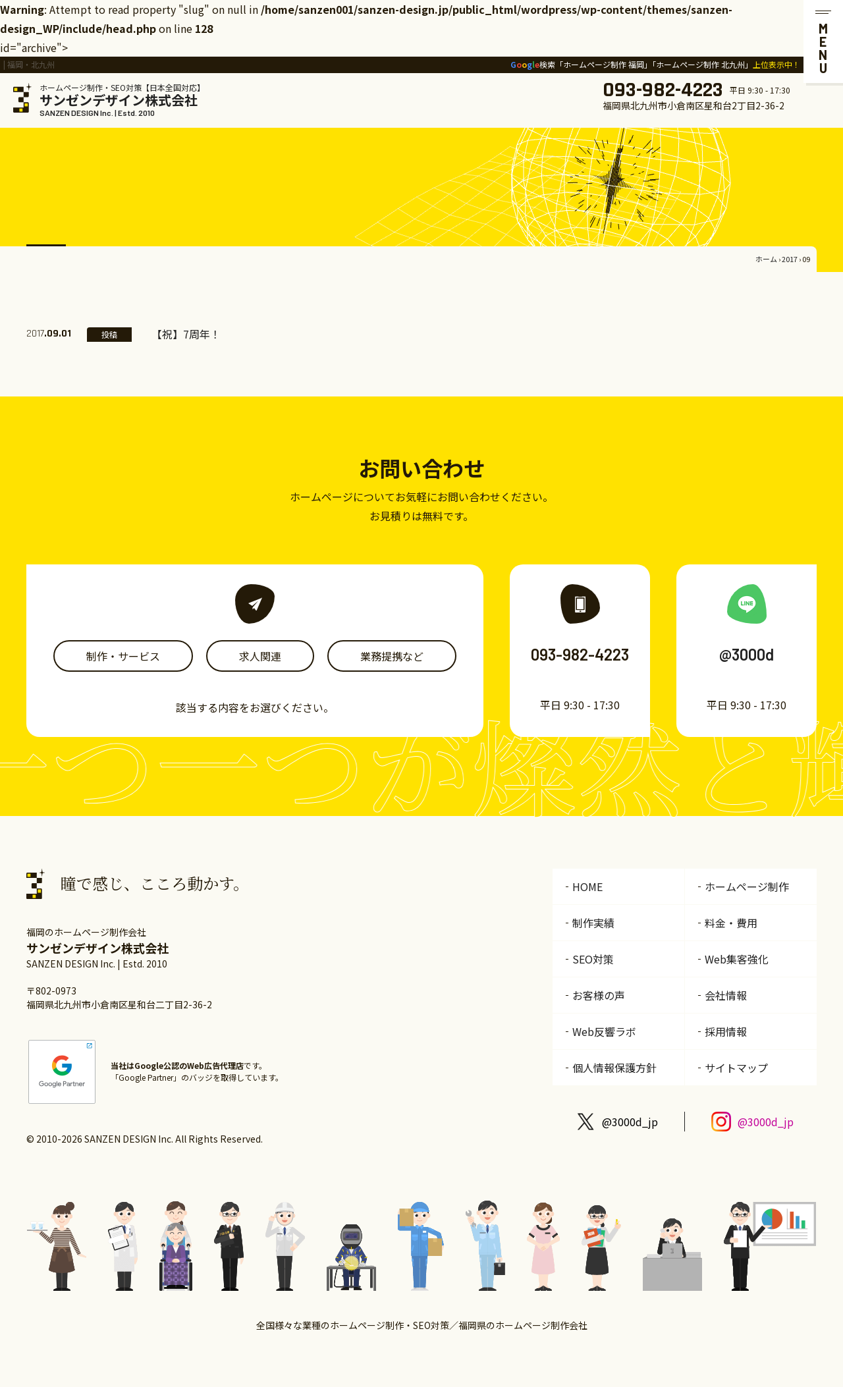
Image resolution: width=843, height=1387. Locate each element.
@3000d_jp (630, 1121)
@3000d (746, 654)
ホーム (766, 259)
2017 (790, 259)
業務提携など (391, 656)
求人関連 (260, 656)
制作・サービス (123, 656)
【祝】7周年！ (186, 334)
